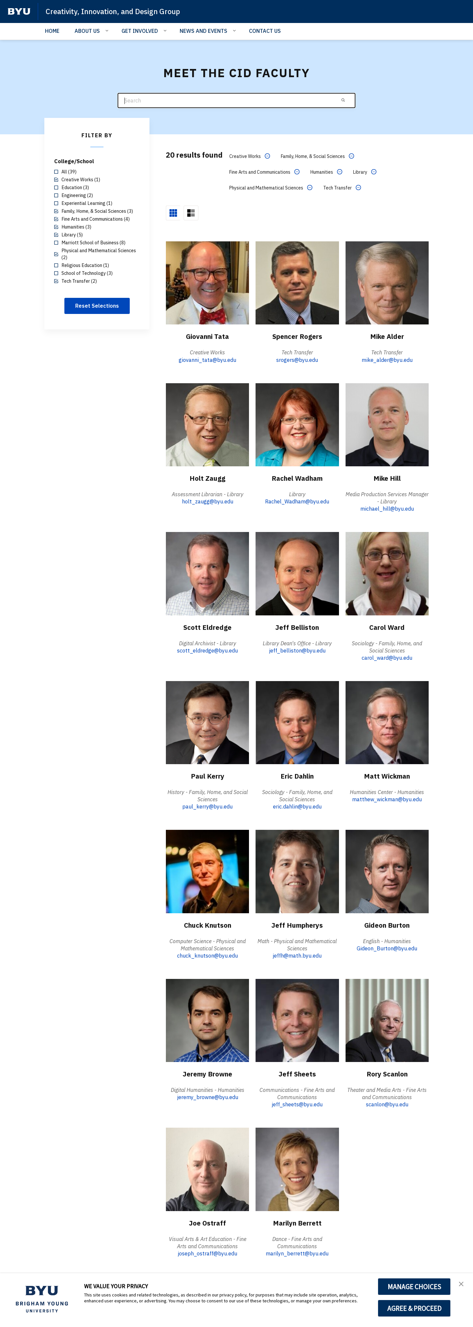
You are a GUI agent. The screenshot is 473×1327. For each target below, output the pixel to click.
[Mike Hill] (387, 423)
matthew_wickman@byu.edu (387, 798)
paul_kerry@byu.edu (207, 805)
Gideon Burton (387, 923)
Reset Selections (97, 305)
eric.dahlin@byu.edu (297, 805)
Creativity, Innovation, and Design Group (119, 11)
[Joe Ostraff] (207, 1168)
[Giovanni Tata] (207, 281)
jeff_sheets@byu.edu (297, 1103)
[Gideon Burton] (387, 870)
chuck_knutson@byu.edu (207, 954)
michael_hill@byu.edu (387, 507)
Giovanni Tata (207, 335)
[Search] (236, 100)
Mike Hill (387, 476)
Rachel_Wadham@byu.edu (297, 500)
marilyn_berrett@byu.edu (297, 1252)
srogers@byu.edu (297, 358)
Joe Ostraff (207, 1221)
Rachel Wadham (297, 476)
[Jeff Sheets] (297, 1019)
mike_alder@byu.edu (387, 358)
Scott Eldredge (207, 625)
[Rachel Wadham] (297, 423)
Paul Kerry (208, 774)
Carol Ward (387, 625)
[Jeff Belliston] (297, 572)
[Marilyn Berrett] (297, 1168)
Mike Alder (387, 335)
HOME (52, 31)
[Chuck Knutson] (207, 870)
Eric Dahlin (297, 774)
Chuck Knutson (207, 923)
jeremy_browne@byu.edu (207, 1096)
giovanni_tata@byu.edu (207, 358)
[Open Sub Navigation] (107, 30)
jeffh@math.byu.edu (297, 954)
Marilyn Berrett (297, 1221)
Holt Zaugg (208, 476)
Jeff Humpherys (297, 923)
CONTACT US (265, 31)
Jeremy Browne (207, 1072)
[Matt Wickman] (387, 721)
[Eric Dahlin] (297, 721)
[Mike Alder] (387, 281)
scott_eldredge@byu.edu (207, 649)
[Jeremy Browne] (207, 1019)
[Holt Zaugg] (207, 423)
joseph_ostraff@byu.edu (207, 1252)
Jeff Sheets (297, 1072)
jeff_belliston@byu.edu (297, 649)
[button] (462, 1285)
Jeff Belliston (297, 625)
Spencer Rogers (297, 335)
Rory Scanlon (387, 1072)
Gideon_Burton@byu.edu (387, 947)
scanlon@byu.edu (387, 1103)
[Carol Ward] (387, 572)
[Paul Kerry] (207, 721)
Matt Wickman (387, 774)
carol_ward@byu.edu (387, 656)
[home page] (19, 11)
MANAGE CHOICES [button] (414, 1286)
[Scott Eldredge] (207, 572)
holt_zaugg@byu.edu (207, 500)
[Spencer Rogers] (297, 281)
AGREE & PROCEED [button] (414, 1308)
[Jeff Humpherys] (297, 870)
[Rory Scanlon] (387, 1019)
